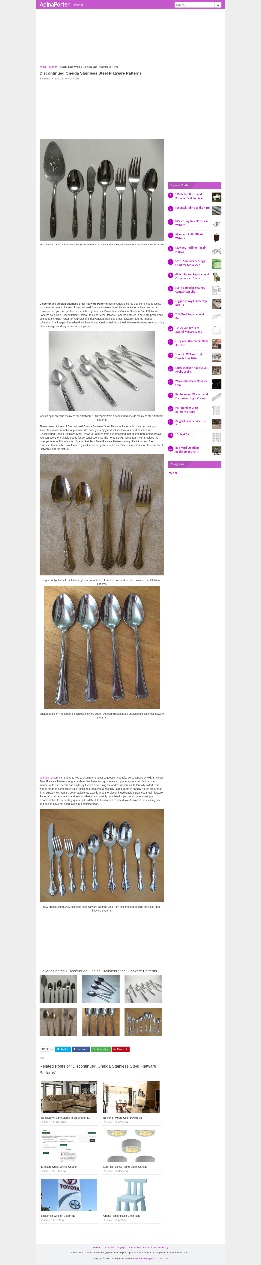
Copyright (120, 1247)
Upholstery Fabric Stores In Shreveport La (65, 1117)
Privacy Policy (161, 1247)
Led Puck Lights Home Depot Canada (125, 1166)
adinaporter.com (49, 777)
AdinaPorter (54, 4)
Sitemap (97, 1247)
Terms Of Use (134, 1247)
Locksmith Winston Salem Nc (58, 1215)
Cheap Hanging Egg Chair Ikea (121, 1215)
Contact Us (108, 1247)
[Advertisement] (130, 38)
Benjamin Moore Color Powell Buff (123, 1117)
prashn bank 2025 (159, 1258)
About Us (147, 1247)
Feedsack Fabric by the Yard (192, 207)
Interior (78, 4)
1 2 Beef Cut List (185, 434)
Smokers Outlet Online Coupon (59, 1166)
